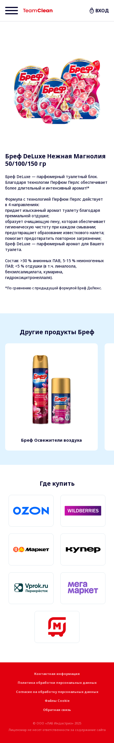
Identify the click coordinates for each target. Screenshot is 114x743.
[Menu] (11, 10)
